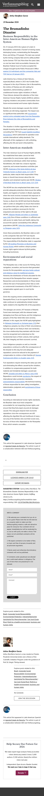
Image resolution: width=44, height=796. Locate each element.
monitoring (27, 376)
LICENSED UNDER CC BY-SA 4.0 (22, 477)
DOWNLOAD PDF (22, 472)
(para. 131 (20, 323)
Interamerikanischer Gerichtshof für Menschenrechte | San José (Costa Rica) (21, 619)
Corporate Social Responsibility (19, 614)
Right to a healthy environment (18, 622)
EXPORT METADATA (22, 483)
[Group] (15, 3)
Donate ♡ (22, 773)
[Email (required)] (22, 575)
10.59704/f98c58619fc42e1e (29, 502)
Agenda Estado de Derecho (15, 446)
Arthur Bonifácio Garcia (19, 16)
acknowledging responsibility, (14, 382)
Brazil (5, 614)
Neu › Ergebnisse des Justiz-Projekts (22, 11)
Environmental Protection (12, 617)
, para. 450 (23, 374)
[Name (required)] (22, 569)
